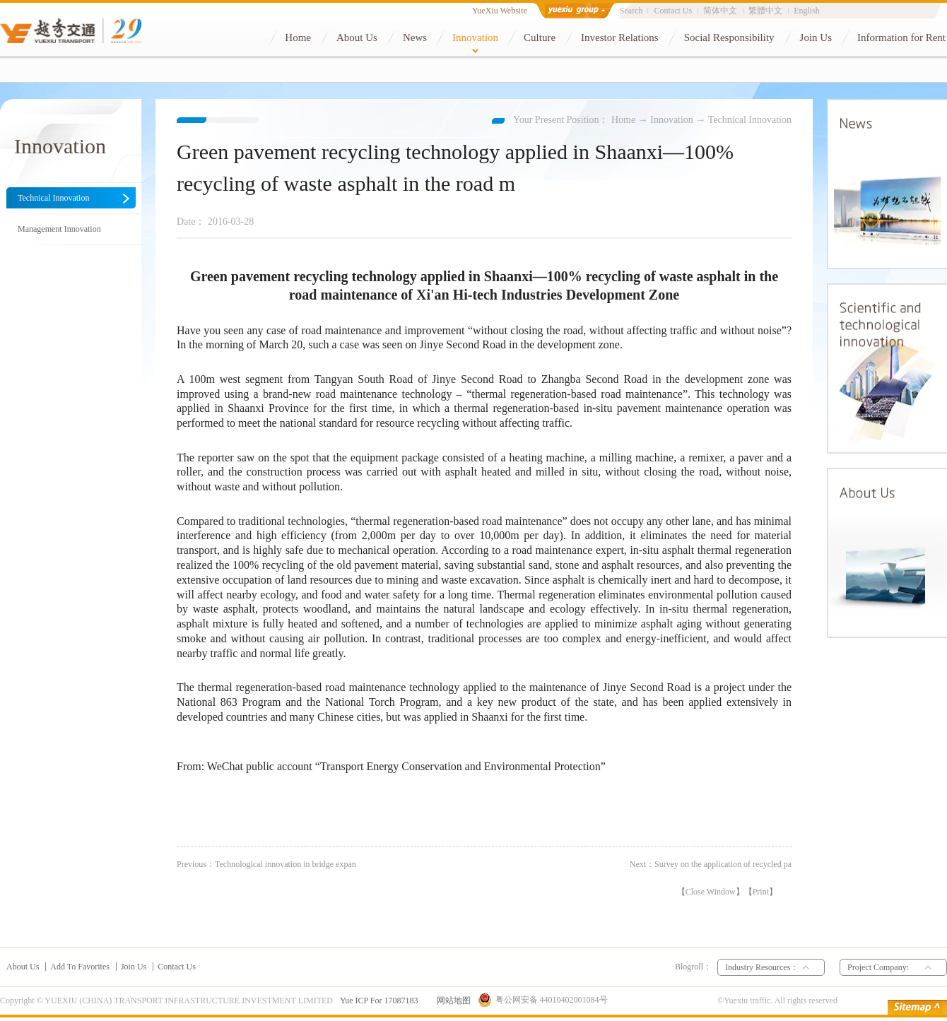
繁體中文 (765, 11)
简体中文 (720, 11)
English (807, 11)
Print (761, 892)
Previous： (266, 864)
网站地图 (452, 1000)
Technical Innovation (750, 119)
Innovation (671, 119)
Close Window (711, 892)
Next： (711, 864)
